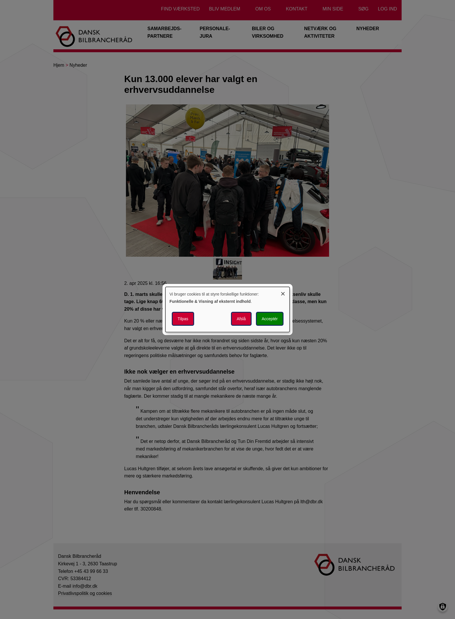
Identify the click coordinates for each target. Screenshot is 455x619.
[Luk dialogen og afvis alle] (283, 292)
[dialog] (227, 309)
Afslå (241, 318)
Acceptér (270, 318)
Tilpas (183, 318)
